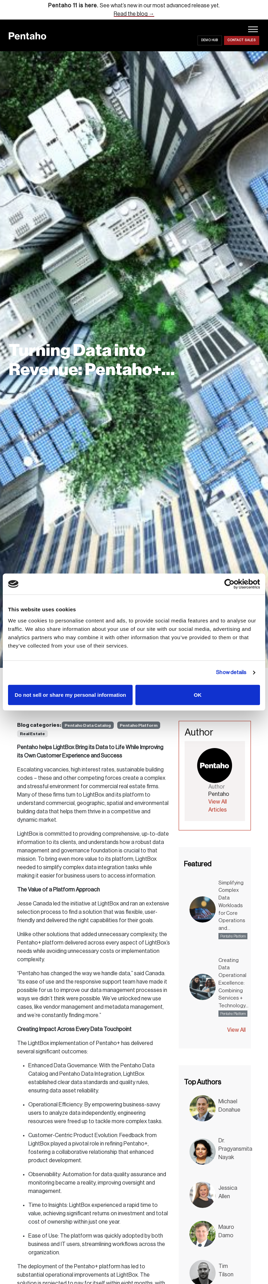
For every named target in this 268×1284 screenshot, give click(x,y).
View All (236, 1030)
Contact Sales (242, 40)
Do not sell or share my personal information (70, 694)
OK (198, 694)
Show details (231, 672)
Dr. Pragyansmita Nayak (235, 1149)
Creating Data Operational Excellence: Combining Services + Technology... (233, 983)
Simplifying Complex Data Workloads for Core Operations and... (231, 905)
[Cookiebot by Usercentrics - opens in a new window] (229, 584)
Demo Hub (209, 40)
